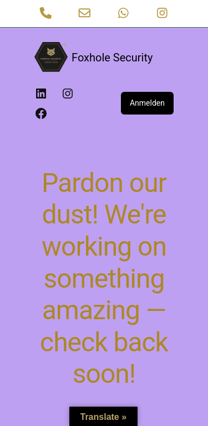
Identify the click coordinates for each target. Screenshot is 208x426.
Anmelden (147, 102)
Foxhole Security (112, 57)
